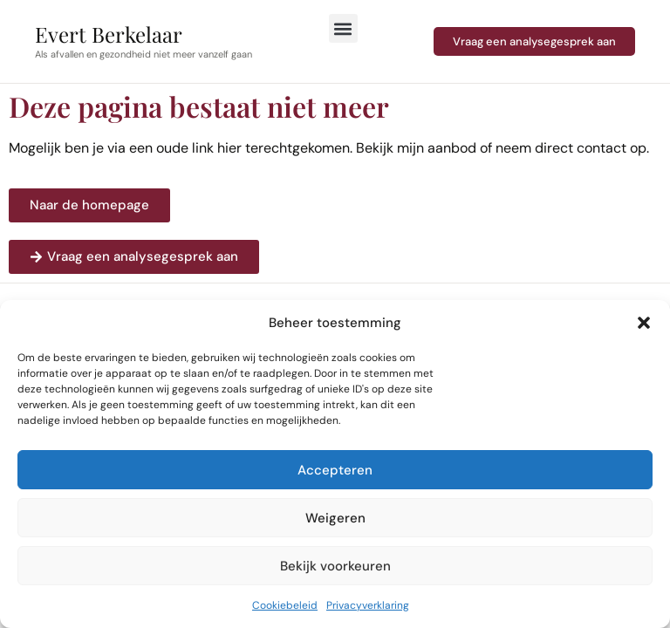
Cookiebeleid (285, 605)
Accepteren (335, 470)
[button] (644, 322)
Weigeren (335, 518)
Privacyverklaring (367, 605)
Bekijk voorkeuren (335, 566)
